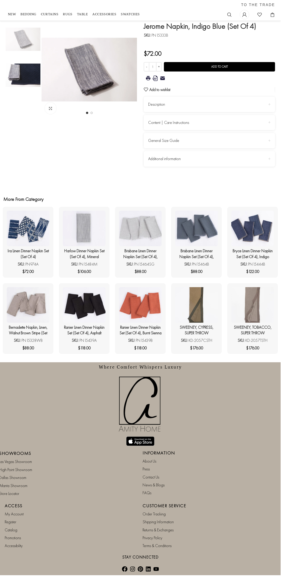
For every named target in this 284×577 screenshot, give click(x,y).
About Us (149, 461)
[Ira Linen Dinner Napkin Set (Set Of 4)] (28, 228)
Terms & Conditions (157, 545)
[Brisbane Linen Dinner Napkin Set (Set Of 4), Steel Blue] (196, 228)
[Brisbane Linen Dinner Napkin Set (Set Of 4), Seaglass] (140, 228)
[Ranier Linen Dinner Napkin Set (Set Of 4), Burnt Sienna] (140, 305)
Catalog (11, 529)
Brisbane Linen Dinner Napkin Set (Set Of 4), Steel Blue (196, 256)
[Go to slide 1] (87, 113)
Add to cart (219, 67)
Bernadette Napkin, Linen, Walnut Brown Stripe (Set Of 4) (28, 333)
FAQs (147, 492)
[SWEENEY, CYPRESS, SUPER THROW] (196, 305)
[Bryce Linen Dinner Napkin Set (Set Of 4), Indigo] (252, 228)
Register (10, 521)
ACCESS (13, 506)
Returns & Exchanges (158, 529)
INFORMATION (159, 453)
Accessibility (14, 545)
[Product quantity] (152, 67)
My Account (14, 514)
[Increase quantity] (159, 67)
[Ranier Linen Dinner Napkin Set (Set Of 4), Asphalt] (84, 305)
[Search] (229, 14)
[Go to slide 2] (91, 113)
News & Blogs (154, 485)
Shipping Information (158, 521)
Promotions (13, 537)
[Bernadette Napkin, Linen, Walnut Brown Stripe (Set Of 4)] (28, 305)
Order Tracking (154, 514)
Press (146, 469)
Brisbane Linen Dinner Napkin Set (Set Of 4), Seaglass (140, 256)
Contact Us (151, 477)
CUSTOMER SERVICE (164, 506)
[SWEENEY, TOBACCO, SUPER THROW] (252, 305)
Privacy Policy (152, 537)
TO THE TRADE (258, 5)
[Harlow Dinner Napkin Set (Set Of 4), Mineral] (84, 228)
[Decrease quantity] (146, 67)
